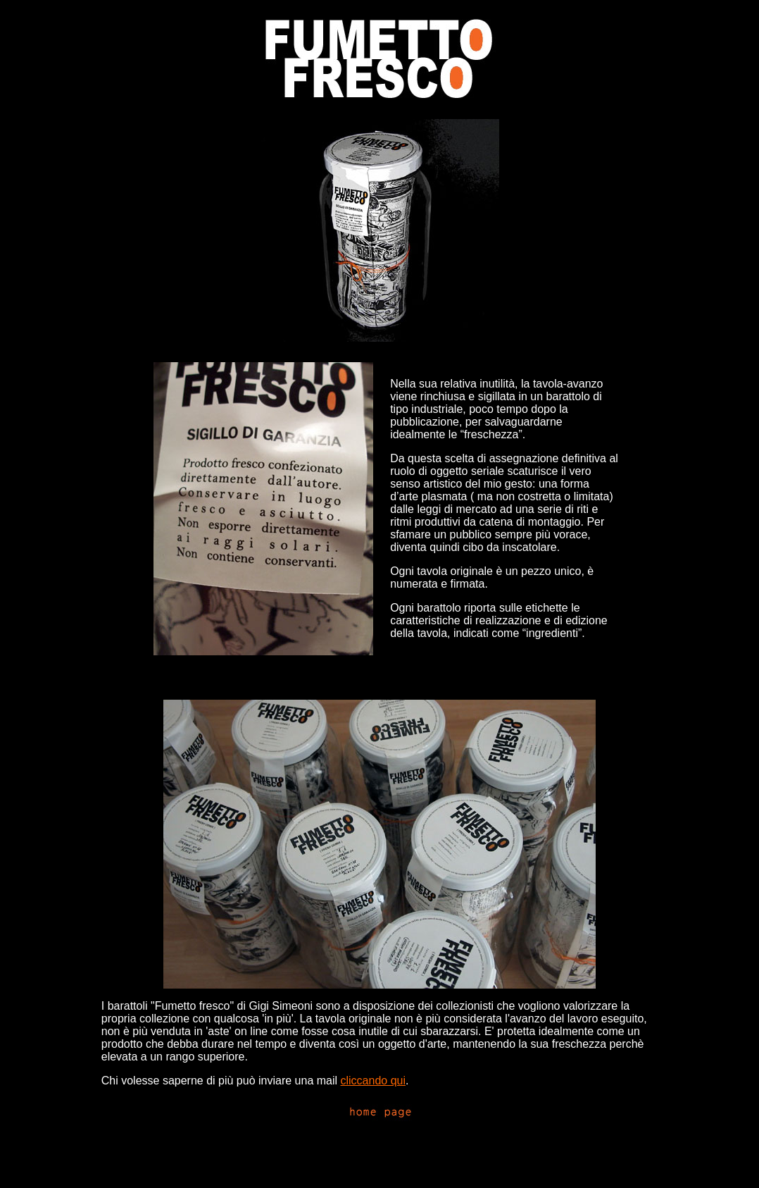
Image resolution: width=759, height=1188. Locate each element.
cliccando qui (373, 1081)
